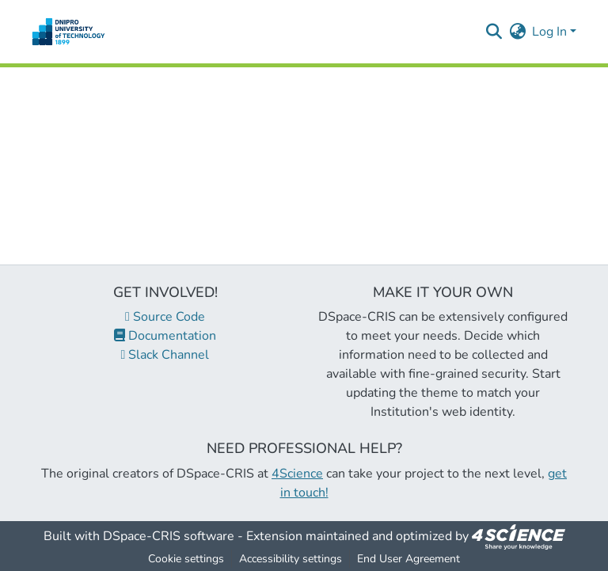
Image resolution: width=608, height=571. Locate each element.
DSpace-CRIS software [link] (168, 536)
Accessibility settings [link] (290, 558)
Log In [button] (551, 31)
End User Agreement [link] (408, 558)
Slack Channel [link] (165, 355)
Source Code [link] (165, 316)
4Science (297, 473)
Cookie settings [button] (186, 558)
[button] (68, 32)
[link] (518, 536)
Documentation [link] (165, 336)
